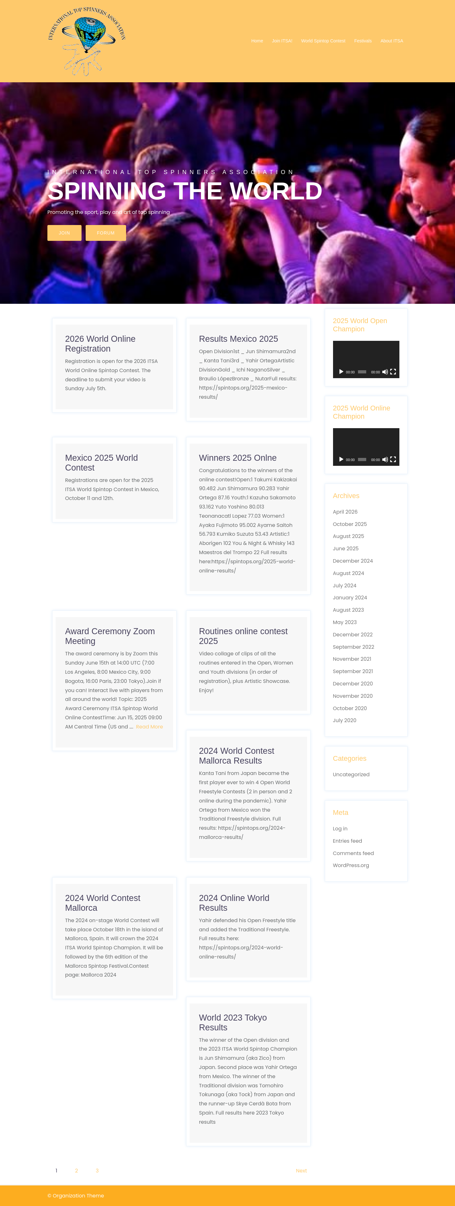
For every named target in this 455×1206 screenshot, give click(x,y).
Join (64, 232)
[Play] (341, 372)
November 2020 (353, 696)
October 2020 (350, 708)
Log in (340, 828)
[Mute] (385, 372)
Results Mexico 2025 (238, 339)
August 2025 (348, 536)
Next (301, 1170)
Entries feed (347, 841)
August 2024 (348, 573)
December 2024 (353, 561)
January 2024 (350, 597)
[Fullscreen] (393, 372)
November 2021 (352, 659)
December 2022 (353, 634)
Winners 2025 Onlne (238, 458)
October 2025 (350, 524)
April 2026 (345, 512)
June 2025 (346, 548)
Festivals (363, 40)
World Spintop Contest (323, 40)
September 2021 (353, 671)
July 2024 (344, 585)
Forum (106, 232)
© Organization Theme (75, 1195)
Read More (149, 726)
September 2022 (353, 647)
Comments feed (353, 853)
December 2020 (353, 683)
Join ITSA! (282, 40)
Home (257, 40)
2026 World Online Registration (100, 343)
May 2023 (345, 622)
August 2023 (348, 610)
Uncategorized (351, 774)
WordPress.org (351, 865)
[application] (366, 359)
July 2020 (344, 720)
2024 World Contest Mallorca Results (236, 755)
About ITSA (391, 40)
